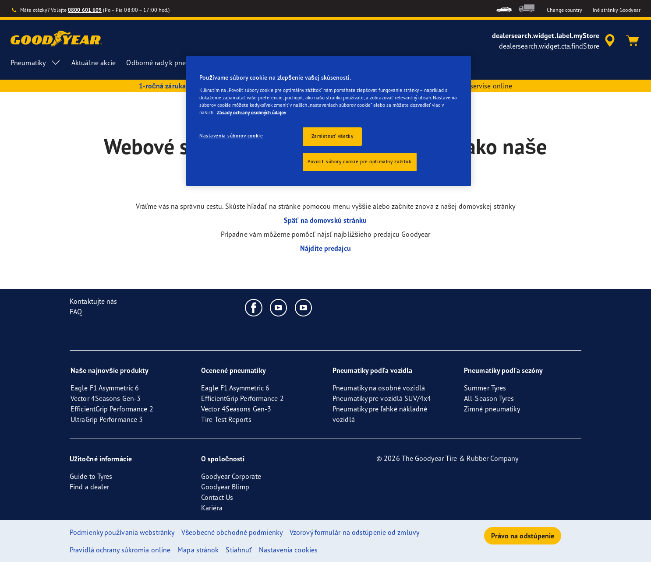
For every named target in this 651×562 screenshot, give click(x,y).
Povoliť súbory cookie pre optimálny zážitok (360, 161)
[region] (328, 121)
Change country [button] (564, 10)
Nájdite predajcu (325, 248)
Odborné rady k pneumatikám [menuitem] (178, 62)
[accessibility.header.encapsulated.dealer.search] (555, 40)
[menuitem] (504, 8)
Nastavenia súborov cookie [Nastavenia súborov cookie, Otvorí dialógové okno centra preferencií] (231, 136)
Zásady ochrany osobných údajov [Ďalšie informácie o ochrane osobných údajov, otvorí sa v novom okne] (251, 112)
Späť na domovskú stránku (325, 220)
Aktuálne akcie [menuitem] (93, 62)
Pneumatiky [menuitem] (36, 62)
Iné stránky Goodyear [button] (616, 10)
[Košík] (632, 41)
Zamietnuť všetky (332, 136)
